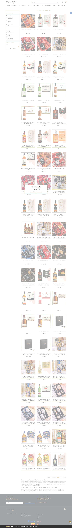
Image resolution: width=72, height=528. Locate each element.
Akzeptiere (8, 526)
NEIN (33, 191)
